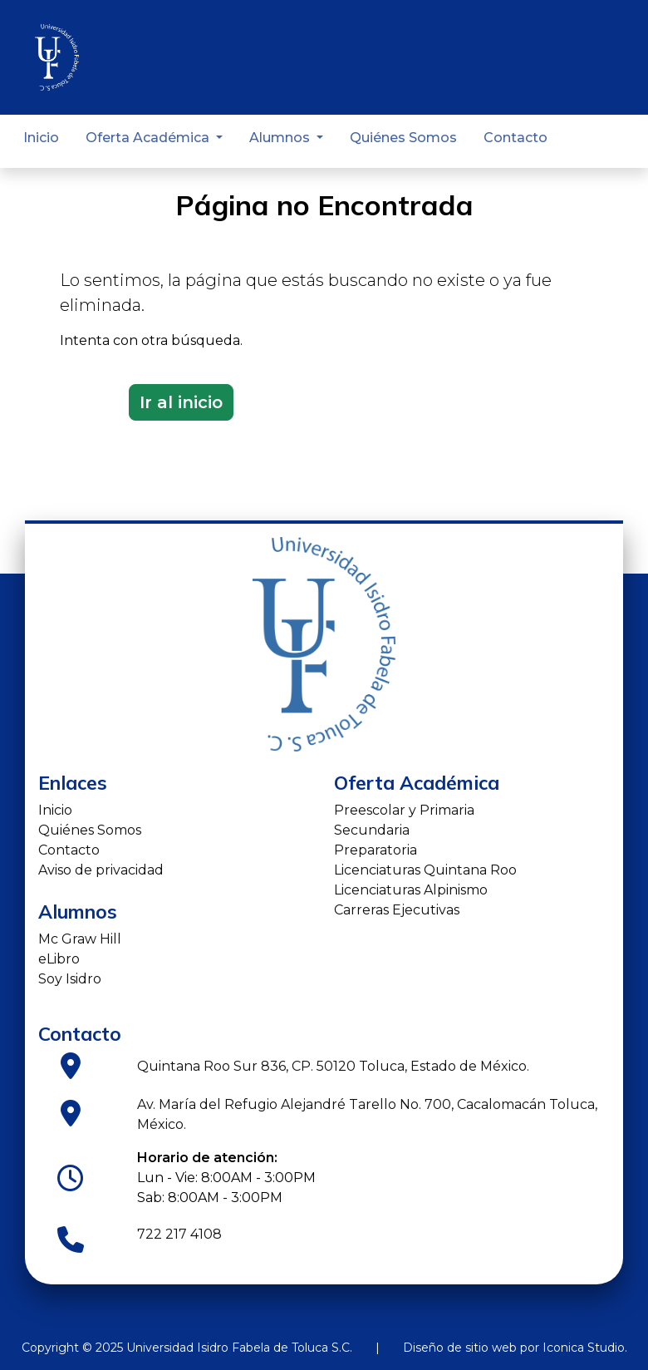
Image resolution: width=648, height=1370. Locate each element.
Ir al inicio (181, 402)
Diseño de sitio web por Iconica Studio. (515, 1347)
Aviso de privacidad (101, 870)
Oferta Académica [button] (149, 137)
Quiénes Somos (403, 137)
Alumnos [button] (281, 137)
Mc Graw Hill (79, 939)
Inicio (41, 137)
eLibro (59, 959)
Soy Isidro (69, 979)
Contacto (515, 137)
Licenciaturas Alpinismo (411, 890)
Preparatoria (375, 850)
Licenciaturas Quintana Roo (425, 870)
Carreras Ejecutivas (396, 910)
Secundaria (372, 830)
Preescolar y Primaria (404, 810)
